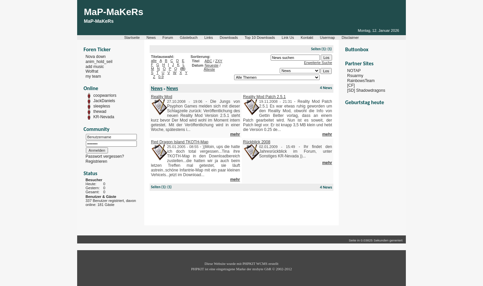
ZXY (218, 61)
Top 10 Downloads (260, 37)
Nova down (96, 56)
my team (93, 76)
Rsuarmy (355, 75)
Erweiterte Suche (318, 63)
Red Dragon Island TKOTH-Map (179, 142)
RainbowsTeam (361, 80)
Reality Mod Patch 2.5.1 (264, 96)
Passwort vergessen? (105, 156)
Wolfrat (92, 71)
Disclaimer (350, 37)
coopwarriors (104, 95)
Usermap (327, 37)
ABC (208, 61)
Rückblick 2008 (256, 142)
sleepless (101, 106)
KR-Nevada (103, 117)
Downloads (229, 37)
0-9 (161, 77)
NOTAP (354, 70)
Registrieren (96, 161)
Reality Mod (161, 96)
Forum (167, 37)
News (151, 37)
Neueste (211, 65)
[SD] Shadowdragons (366, 90)
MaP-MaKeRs (113, 12)
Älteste (209, 69)
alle (154, 61)
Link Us (288, 37)
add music (95, 66)
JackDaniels (104, 100)
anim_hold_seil (99, 61)
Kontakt (307, 37)
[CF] (351, 85)
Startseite (132, 37)
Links (208, 37)
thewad (99, 111)
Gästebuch (189, 37)
